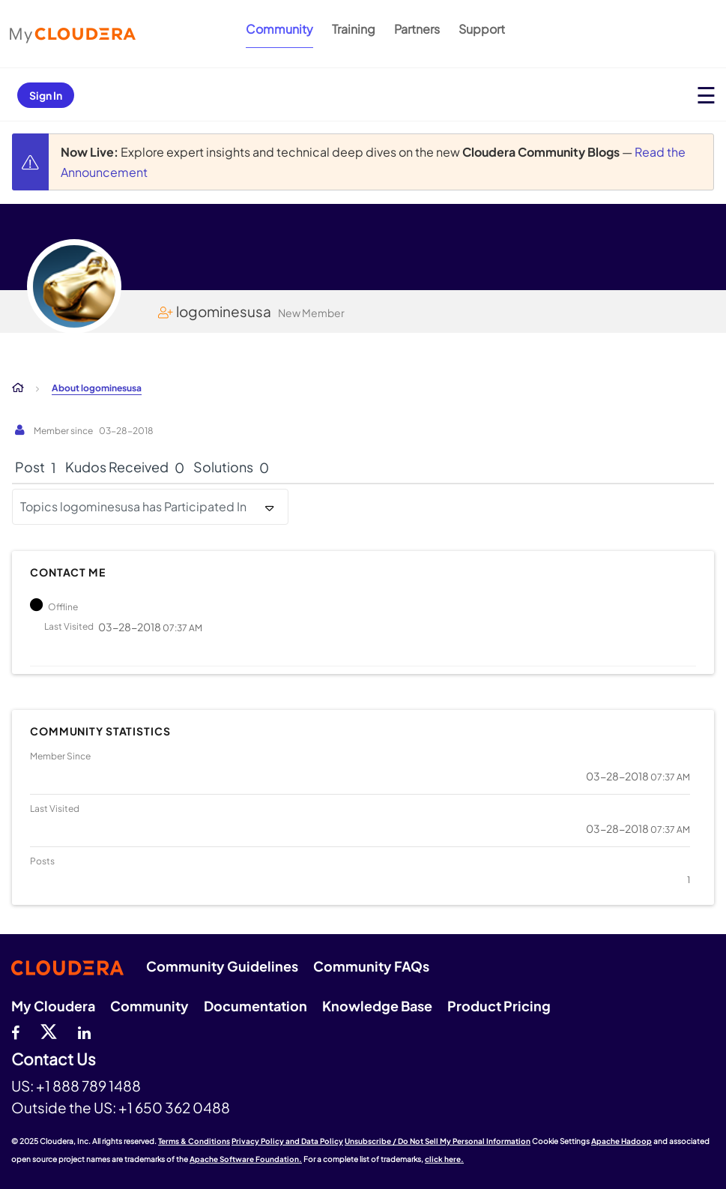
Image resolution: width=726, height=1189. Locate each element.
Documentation (255, 1005)
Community (279, 29)
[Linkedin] (84, 1031)
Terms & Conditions (194, 1141)
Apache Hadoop (621, 1141)
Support (482, 29)
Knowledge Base (377, 1005)
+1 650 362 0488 (174, 1107)
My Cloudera (53, 1005)
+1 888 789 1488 (88, 1086)
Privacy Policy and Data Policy (287, 1141)
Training (353, 29)
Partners (417, 29)
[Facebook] (15, 1031)
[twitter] (48, 1031)
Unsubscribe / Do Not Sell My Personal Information (437, 1141)
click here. (444, 1159)
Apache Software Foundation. (246, 1159)
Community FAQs (371, 966)
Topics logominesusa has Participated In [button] (133, 506)
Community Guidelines (222, 966)
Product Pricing (499, 1005)
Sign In (45, 95)
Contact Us (53, 1059)
